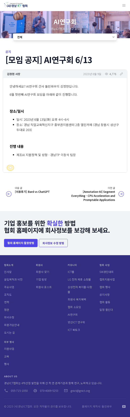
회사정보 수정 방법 (53, 243)
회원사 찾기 (42, 272)
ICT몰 (71, 272)
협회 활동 (105, 302)
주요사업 (9, 287)
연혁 (6, 302)
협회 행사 (105, 287)
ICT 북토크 (74, 330)
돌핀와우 (107, 406)
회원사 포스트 (44, 287)
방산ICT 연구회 (76, 322)
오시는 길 (9, 332)
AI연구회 (73, 314)
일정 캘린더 (106, 310)
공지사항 (105, 295)
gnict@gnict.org (77, 391)
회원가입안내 (11, 325)
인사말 (8, 272)
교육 (6, 356)
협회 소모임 (74, 307)
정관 (6, 310)
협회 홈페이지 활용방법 (20, 243)
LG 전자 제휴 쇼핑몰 (79, 279)
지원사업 (9, 349)
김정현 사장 (13, 74)
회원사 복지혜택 (77, 299)
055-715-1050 (16, 391)
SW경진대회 (107, 272)
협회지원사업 (107, 279)
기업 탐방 (41, 279)
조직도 (8, 295)
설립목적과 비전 (13, 279)
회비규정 (9, 317)
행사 (6, 364)
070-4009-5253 (45, 391)
